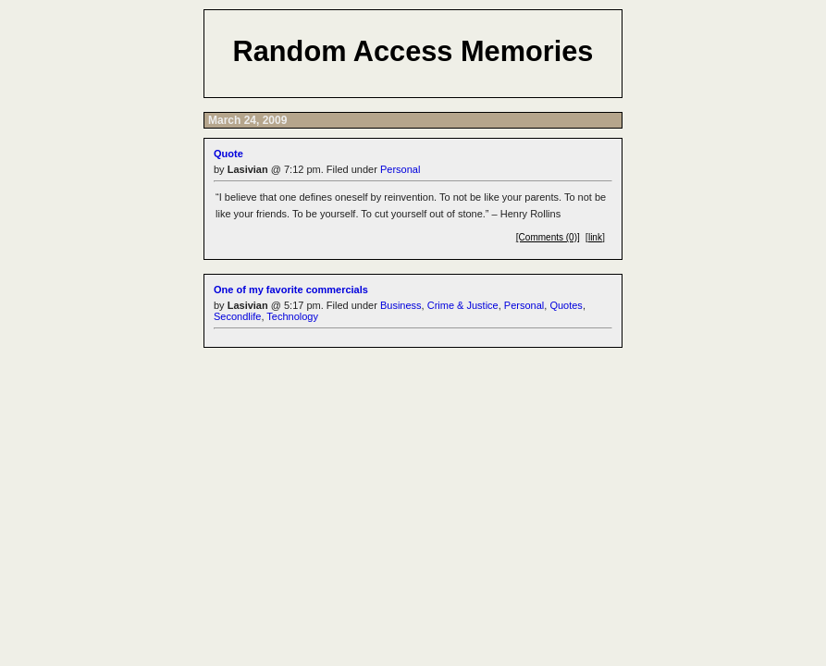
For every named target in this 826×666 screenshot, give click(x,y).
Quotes (565, 305)
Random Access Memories (413, 51)
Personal (400, 169)
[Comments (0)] (548, 237)
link (595, 237)
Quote (228, 153)
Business (401, 305)
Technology (292, 316)
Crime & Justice (463, 305)
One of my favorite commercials (291, 289)
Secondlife (237, 316)
